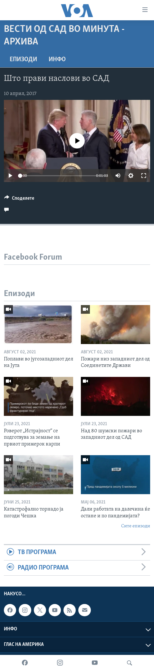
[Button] (19, 200)
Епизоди (23, 59)
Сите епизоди (135, 526)
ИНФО (57, 59)
